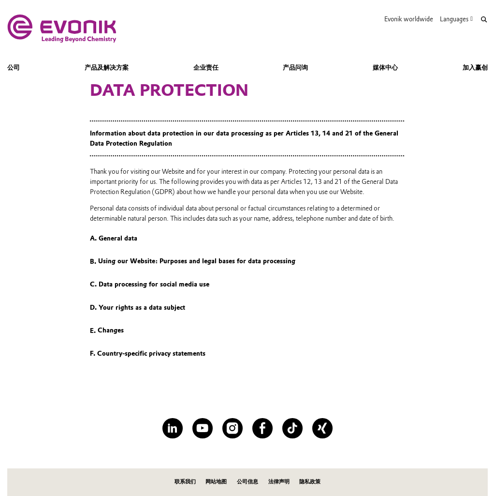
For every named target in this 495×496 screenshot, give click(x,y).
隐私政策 (309, 482)
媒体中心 (385, 67)
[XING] (322, 428)
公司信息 (247, 482)
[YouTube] (202, 428)
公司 (13, 67)
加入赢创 (475, 67)
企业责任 (205, 67)
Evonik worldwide (408, 19)
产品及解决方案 (107, 67)
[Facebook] (262, 428)
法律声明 (279, 482)
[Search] (484, 19)
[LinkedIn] (172, 428)
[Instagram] (232, 428)
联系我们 (185, 482)
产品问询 (295, 67)
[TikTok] (292, 428)
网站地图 (216, 482)
